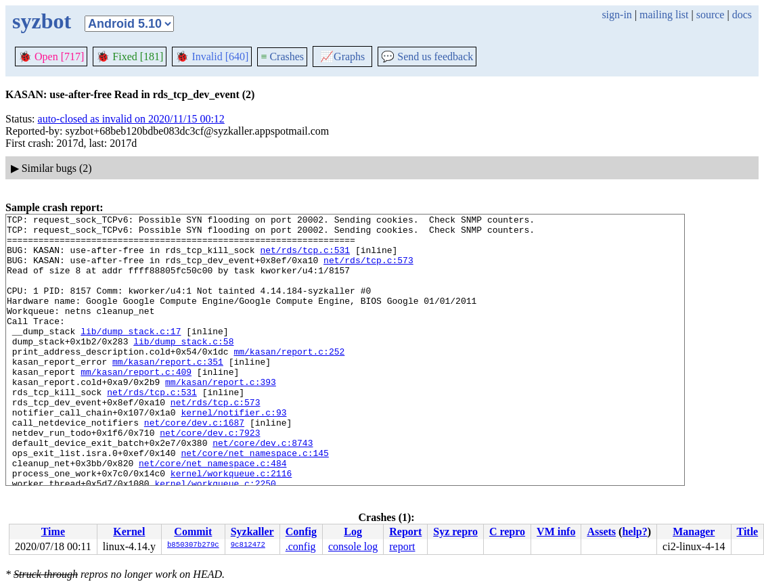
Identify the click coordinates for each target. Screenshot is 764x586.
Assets (601, 531)
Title (747, 531)
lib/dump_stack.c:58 (183, 367)
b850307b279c (193, 545)
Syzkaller (252, 531)
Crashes (282, 56)
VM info (556, 531)
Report (405, 531)
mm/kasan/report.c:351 (167, 392)
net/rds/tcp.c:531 (305, 258)
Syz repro (455, 531)
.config (301, 546)
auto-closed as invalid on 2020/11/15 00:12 (131, 119)
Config (301, 531)
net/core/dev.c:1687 (194, 465)
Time (53, 531)
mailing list (663, 14)
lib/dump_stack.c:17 (131, 355)
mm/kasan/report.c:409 (136, 404)
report (402, 546)
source (710, 14)
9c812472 (248, 545)
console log (353, 546)
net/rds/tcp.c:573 (368, 270)
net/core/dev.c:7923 (210, 477)
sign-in (616, 14)
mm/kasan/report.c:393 (220, 416)
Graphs (342, 56)
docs (742, 14)
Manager (694, 531)
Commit (193, 531)
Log (353, 531)
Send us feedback (427, 56)
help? (634, 531)
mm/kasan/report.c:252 (288, 380)
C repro (507, 531)
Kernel (129, 531)
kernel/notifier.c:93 (233, 453)
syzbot (41, 21)
